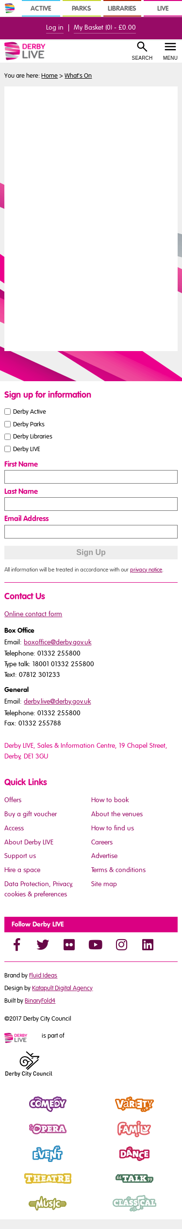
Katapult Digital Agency (62, 988)
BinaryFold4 (40, 1001)
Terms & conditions (118, 870)
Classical (105, 1211)
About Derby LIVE (28, 842)
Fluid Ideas (43, 975)
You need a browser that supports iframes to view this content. (90, 217)
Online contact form (33, 614)
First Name (21, 464)
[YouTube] (95, 944)
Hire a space (22, 870)
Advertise (104, 856)
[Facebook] (16, 944)
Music (13, 1211)
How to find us (112, 828)
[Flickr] (69, 944)
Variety (102, 1112)
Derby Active (29, 411)
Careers (102, 842)
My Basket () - (105, 27)
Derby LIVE (26, 449)
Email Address (26, 518)
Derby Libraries (32, 436)
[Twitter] (43, 944)
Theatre (16, 1186)
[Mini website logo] (22, 1038)
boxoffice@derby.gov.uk (57, 642)
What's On (78, 76)
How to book (110, 800)
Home (49, 76)
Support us (20, 856)
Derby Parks (29, 424)
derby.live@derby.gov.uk (57, 701)
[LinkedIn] (147, 944)
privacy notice (146, 569)
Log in (55, 27)
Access (14, 828)
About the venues (117, 814)
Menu (170, 58)
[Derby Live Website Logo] (36, 51)
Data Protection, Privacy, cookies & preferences (38, 889)
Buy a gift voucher (30, 814)
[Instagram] (121, 944)
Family (101, 1137)
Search (142, 58)
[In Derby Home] (9, 8)
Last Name (21, 491)
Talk (97, 1186)
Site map (104, 884)
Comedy (17, 1112)
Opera (14, 1137)
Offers (12, 800)
